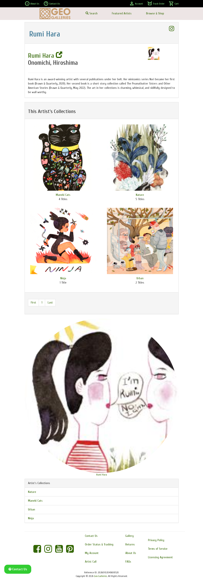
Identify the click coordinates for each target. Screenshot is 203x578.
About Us (32, 3)
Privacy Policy (156, 540)
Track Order (155, 3)
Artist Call (90, 561)
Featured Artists (122, 13)
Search (92, 13)
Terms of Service (157, 549)
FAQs (128, 561)
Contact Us (51, 3)
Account (136, 3)
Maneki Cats (63, 195)
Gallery (129, 536)
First (33, 302)
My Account (92, 553)
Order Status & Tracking (99, 544)
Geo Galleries (100, 576)
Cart (174, 3)
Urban (140, 278)
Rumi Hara (45, 55)
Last (50, 302)
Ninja (63, 278)
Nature (140, 195)
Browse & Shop (155, 13)
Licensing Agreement (160, 557)
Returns (130, 544)
